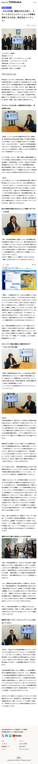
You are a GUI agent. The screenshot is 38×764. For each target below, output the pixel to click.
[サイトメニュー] (34, 2)
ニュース (21, 741)
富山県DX (12, 2)
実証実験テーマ (5, 746)
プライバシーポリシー (24, 749)
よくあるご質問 (23, 744)
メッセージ (4, 744)
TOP (3, 741)
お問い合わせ (22, 746)
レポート (4, 749)
